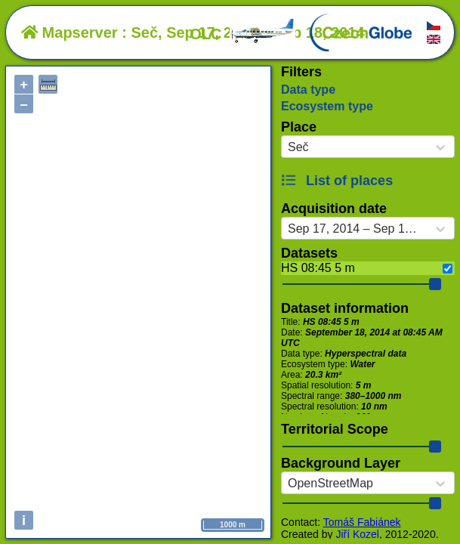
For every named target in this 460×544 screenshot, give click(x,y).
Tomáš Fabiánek (362, 522)
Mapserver (69, 32)
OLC (242, 34)
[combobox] (287, 147)
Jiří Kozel (357, 534)
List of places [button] (337, 180)
